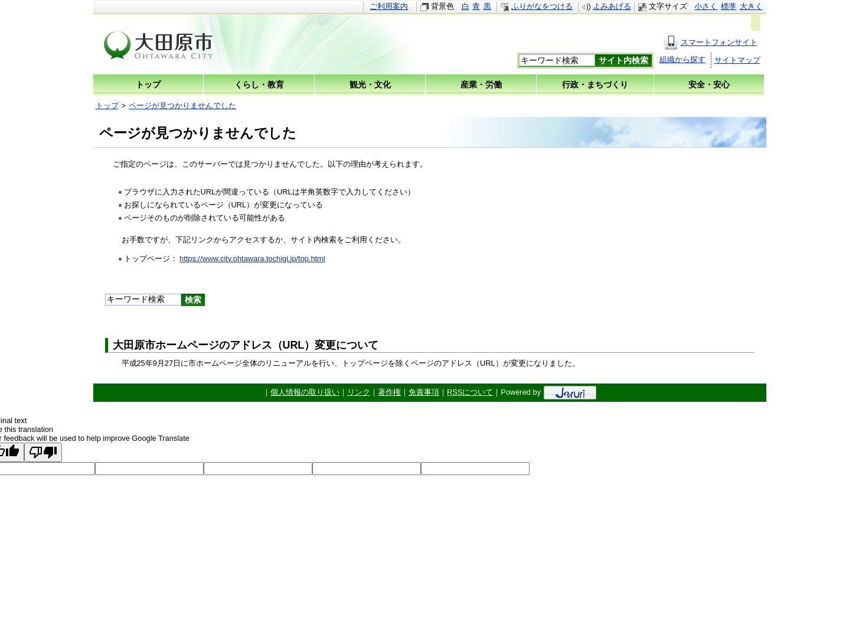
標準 (728, 6)
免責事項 (424, 392)
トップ (107, 105)
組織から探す (682, 59)
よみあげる (612, 6)
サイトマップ (737, 60)
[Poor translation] (43, 452)
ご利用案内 (389, 6)
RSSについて (470, 392)
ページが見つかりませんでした (182, 105)
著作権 (389, 392)
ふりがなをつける (542, 6)
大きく (751, 6)
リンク (358, 392)
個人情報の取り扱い (304, 392)
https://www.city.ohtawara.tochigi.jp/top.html (252, 258)
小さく (705, 6)
